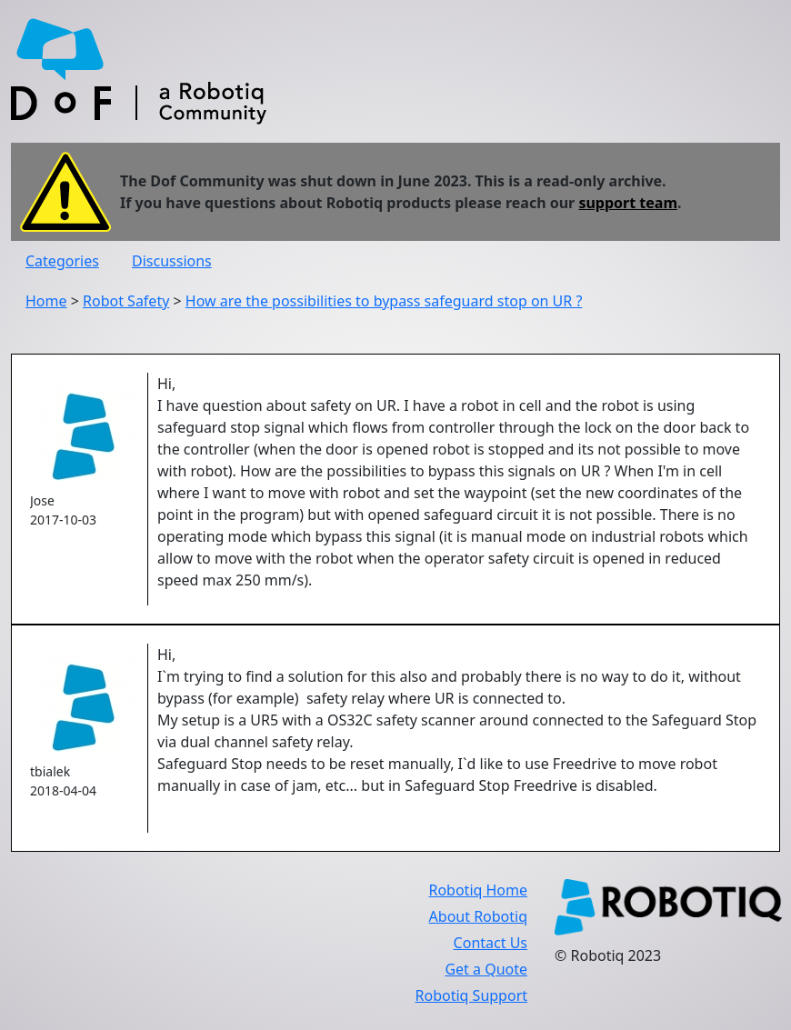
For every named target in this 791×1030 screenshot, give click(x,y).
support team (627, 203)
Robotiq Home (477, 890)
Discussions (172, 261)
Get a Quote (486, 969)
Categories (62, 261)
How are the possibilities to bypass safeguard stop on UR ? (384, 301)
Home (46, 301)
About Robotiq (478, 916)
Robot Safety (126, 301)
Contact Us (490, 943)
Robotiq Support (471, 995)
